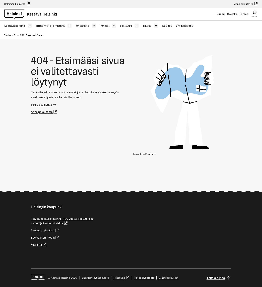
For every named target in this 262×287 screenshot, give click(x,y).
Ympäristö (82, 26)
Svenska (232, 14)
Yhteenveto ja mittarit (50, 26)
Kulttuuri (126, 26)
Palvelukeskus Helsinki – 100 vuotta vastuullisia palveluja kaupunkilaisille (62, 221)
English (244, 14)
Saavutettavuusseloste (95, 277)
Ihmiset (105, 26)
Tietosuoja (121, 277)
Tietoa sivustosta (144, 277)
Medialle (39, 244)
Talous (147, 26)
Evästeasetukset (168, 277)
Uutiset (167, 26)
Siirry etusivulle (44, 104)
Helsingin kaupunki (17, 4)
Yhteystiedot (184, 26)
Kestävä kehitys (14, 26)
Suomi (221, 14)
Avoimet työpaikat (45, 230)
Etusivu (7, 35)
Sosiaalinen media (45, 237)
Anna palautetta (246, 4)
